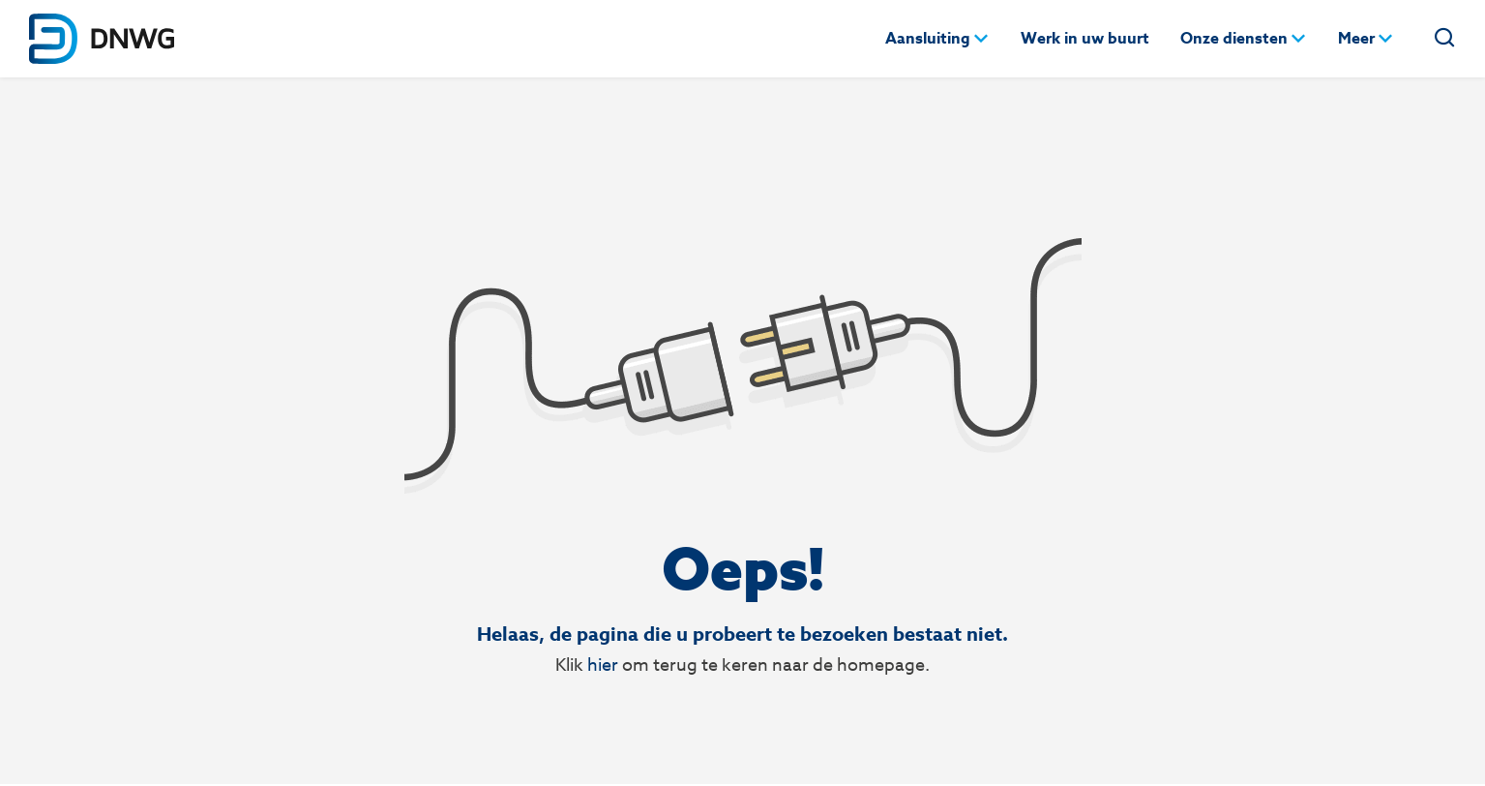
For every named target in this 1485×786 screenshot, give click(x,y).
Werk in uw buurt (1085, 38)
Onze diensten (1234, 38)
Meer (1356, 38)
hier (602, 664)
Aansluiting (927, 38)
